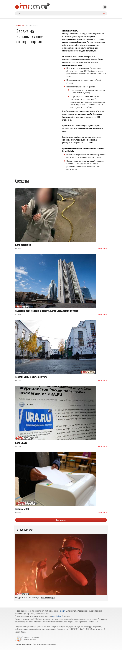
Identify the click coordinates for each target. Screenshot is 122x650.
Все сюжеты (61, 520)
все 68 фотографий (48, 597)
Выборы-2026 (22, 509)
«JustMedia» (56, 616)
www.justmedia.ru (73, 45)
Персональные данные (23, 644)
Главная (18, 25)
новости (62, 611)
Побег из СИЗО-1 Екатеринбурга (31, 376)
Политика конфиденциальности (44, 644)
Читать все (101, 248)
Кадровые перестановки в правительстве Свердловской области (47, 310)
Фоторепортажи (24, 530)
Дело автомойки (23, 244)
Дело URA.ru (21, 442)
